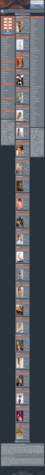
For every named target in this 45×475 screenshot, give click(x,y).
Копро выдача (4, 106)
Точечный (3, 79)
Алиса (18, 371)
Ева (17, 211)
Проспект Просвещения (20, 373)
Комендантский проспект (35, 50)
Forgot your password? (34, 7)
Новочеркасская (33, 73)
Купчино (32, 53)
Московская (32, 66)
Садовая (18, 285)
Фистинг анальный (4, 108)
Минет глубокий (4, 49)
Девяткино (32, 40)
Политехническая (19, 267)
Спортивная (32, 111)
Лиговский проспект (20, 232)
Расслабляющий (4, 74)
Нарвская (32, 70)
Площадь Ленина (33, 89)
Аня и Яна (19, 141)
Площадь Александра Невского (36, 86)
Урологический (4, 77)
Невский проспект (19, 409)
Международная (19, 37)
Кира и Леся (19, 105)
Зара (17, 194)
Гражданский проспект (34, 38)
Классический (3, 70)
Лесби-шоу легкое (4, 67)
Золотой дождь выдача (5, 103)
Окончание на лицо (5, 58)
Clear (9, 33)
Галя (17, 424)
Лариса (18, 123)
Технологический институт (21, 90)
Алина (18, 247)
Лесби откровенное (4, 66)
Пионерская (32, 84)
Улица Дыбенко (19, 143)
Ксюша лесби (19, 264)
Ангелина (18, 335)
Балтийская (32, 23)
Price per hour (7, 20)
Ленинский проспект (20, 196)
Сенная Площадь (33, 108)
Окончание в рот (4, 59)
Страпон (2, 100)
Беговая (32, 25)
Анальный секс (4, 39)
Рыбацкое (32, 104)
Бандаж (2, 85)
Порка (2, 92)
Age (8, 17)
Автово (17, 426)
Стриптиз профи (4, 62)
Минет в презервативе (5, 46)
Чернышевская (19, 214)
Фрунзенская (32, 119)
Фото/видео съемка (5, 114)
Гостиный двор (19, 73)
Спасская (32, 109)
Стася (17, 52)
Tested (8, 29)
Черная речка (33, 121)
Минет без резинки (4, 48)
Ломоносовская (33, 61)
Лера (17, 282)
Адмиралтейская (33, 20)
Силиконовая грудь (4, 117)
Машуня (18, 70)
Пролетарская (33, 96)
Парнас (31, 81)
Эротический (3, 80)
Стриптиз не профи (5, 64)
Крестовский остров (34, 51)
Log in (42, 5)
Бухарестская (33, 27)
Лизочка (18, 88)
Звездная (18, 303)
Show (6, 33)
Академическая (33, 22)
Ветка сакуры (3, 82)
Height (8, 23)
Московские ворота (34, 68)
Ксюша (18, 388)
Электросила (18, 179)
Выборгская (32, 33)
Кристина (18, 229)
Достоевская (32, 42)
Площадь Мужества (34, 91)
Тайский (2, 75)
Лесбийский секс (4, 43)
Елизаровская (33, 43)
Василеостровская (19, 338)
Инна (17, 35)
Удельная (32, 116)
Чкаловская (18, 391)
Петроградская (33, 83)
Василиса (18, 318)
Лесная (31, 58)
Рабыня (2, 93)
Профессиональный (5, 72)
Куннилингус (3, 53)
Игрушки (2, 54)
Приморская (32, 94)
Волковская (18, 356)
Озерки (31, 78)
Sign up (32, 5)
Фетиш (2, 95)
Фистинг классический (5, 109)
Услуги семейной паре (5, 44)
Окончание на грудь (5, 56)
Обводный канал (33, 75)
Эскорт (2, 116)
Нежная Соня (19, 158)
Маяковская (18, 126)
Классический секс (4, 38)
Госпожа (2, 87)
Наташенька (19, 176)
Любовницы (19, 17)
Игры (2, 88)
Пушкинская (32, 103)
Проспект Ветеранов (34, 99)
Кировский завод (33, 48)
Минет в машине (4, 51)
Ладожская (18, 55)
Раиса (17, 353)
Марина (18, 406)
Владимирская (33, 30)
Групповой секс (4, 41)
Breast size (8, 26)
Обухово (32, 76)
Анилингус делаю (4, 101)
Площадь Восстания (34, 88)
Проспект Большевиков (20, 20)
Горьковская (32, 35)
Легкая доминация (4, 90)
